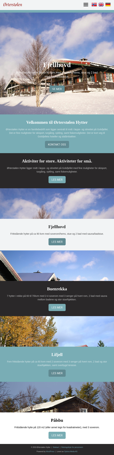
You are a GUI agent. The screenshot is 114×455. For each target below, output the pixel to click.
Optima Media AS (70, 451)
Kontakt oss (57, 144)
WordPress (50, 451)
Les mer (57, 179)
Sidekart (56, 447)
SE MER (57, 89)
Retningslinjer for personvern (72, 447)
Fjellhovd (57, 65)
